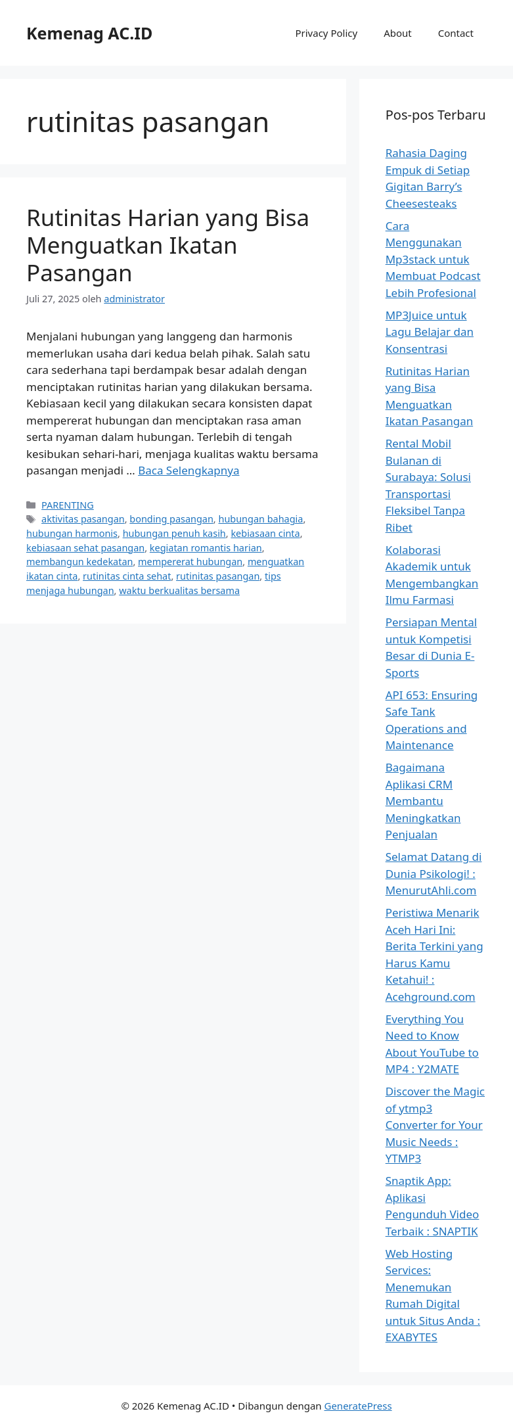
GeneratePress (357, 1405)
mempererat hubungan (190, 561)
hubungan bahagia (260, 519)
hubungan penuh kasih (174, 533)
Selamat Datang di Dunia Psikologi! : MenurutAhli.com (434, 873)
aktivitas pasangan (83, 519)
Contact (456, 32)
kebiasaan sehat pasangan (85, 547)
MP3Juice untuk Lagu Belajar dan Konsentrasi (430, 332)
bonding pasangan (171, 519)
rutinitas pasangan (217, 576)
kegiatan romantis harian (206, 547)
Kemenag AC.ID (89, 33)
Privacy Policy (326, 32)
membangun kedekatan (79, 561)
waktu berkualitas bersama (179, 590)
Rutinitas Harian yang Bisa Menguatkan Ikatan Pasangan (167, 245)
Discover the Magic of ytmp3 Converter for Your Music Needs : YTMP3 (435, 1125)
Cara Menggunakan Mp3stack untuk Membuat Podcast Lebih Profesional (433, 259)
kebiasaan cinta (265, 533)
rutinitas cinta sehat (127, 576)
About (398, 32)
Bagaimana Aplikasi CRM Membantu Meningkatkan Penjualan (423, 801)
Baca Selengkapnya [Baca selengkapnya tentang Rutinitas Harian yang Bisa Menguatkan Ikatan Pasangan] (188, 470)
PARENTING (67, 505)
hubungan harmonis (72, 533)
